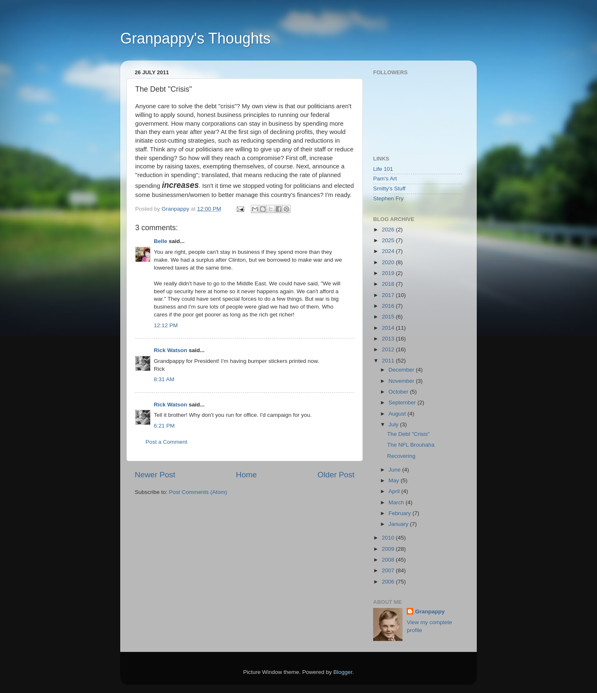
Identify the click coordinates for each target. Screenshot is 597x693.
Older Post (336, 474)
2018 (389, 284)
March (396, 502)
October (399, 392)
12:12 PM (166, 325)
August (398, 414)
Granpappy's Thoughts (195, 38)
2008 (389, 560)
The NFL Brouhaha (410, 445)
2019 (389, 273)
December (402, 370)
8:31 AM (164, 379)
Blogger (342, 672)
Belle (160, 241)
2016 (389, 306)
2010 (389, 538)
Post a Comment (166, 442)
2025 (389, 240)
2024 (389, 251)
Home (246, 474)
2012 (389, 349)
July (394, 424)
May (394, 480)
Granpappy (429, 611)
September (402, 402)
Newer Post (155, 474)
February (400, 513)
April (394, 491)
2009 (389, 549)
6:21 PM (164, 426)
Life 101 (383, 169)
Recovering (401, 456)
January (399, 524)
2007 (389, 570)
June (395, 470)
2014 (389, 328)
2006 (389, 582)
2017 (389, 295)
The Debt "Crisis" (408, 434)
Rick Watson (170, 350)
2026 (389, 229)
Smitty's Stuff (389, 188)
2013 (389, 339)
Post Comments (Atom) (198, 492)
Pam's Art (385, 178)
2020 (389, 262)
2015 (389, 317)
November (402, 381)
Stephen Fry (388, 198)
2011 (389, 360)
